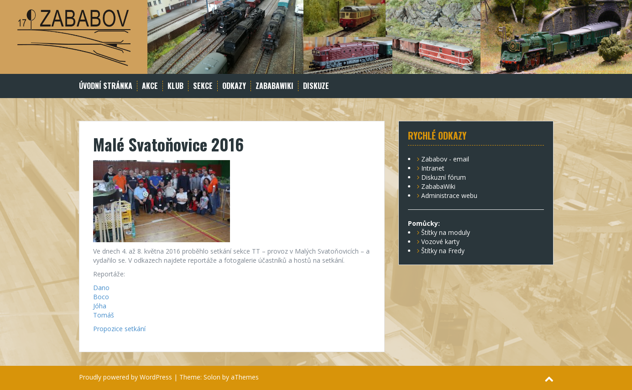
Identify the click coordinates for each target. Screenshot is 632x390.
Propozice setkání (119, 328)
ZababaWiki (274, 86)
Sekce (203, 86)
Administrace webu (449, 195)
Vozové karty (440, 241)
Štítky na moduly (445, 232)
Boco (101, 296)
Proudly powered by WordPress (125, 377)
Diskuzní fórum (443, 177)
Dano (101, 287)
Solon (212, 377)
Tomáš (103, 315)
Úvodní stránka (105, 86)
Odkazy (234, 86)
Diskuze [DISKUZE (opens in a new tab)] (316, 86)
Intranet (432, 168)
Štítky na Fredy (443, 250)
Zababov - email (445, 159)
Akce (150, 86)
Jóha (99, 306)
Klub (175, 86)
